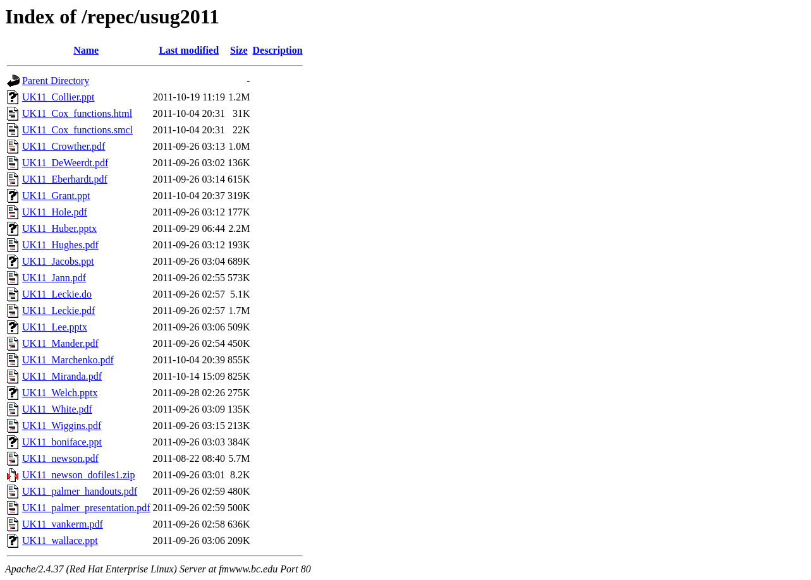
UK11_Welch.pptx (59, 392)
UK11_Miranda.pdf (62, 376)
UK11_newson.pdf (60, 458)
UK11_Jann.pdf (54, 277)
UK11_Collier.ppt (58, 97)
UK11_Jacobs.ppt (58, 261)
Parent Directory (55, 80)
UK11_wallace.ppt (60, 540)
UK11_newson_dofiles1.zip (78, 474)
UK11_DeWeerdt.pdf (65, 162)
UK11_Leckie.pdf (58, 310)
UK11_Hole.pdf (54, 212)
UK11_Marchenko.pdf (68, 359)
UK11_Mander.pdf (60, 343)
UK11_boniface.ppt (62, 442)
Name (86, 50)
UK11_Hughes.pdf (60, 244)
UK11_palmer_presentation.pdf (86, 507)
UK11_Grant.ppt (56, 195)
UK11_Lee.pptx (54, 327)
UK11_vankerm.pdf (62, 524)
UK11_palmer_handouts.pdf (79, 491)
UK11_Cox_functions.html (77, 113)
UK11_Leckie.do (57, 294)
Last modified (189, 50)
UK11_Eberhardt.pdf (64, 179)
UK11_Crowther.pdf (63, 146)
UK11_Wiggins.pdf (61, 425)
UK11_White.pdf (57, 409)
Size (239, 50)
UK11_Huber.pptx (59, 228)
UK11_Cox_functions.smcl (77, 129)
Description (278, 50)
